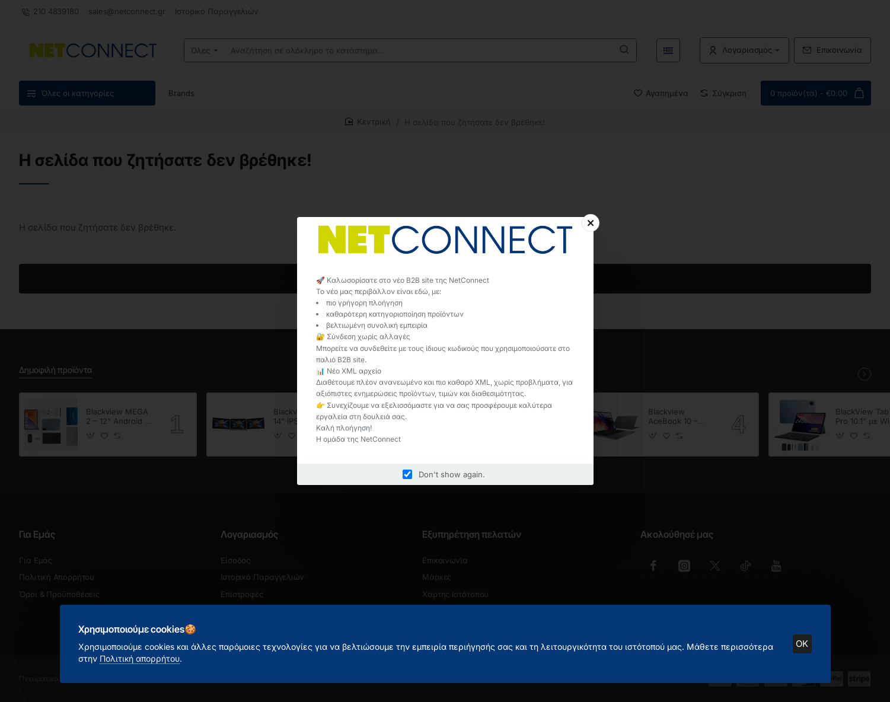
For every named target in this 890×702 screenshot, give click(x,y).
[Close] (590, 223)
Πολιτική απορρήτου (140, 658)
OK (802, 643)
